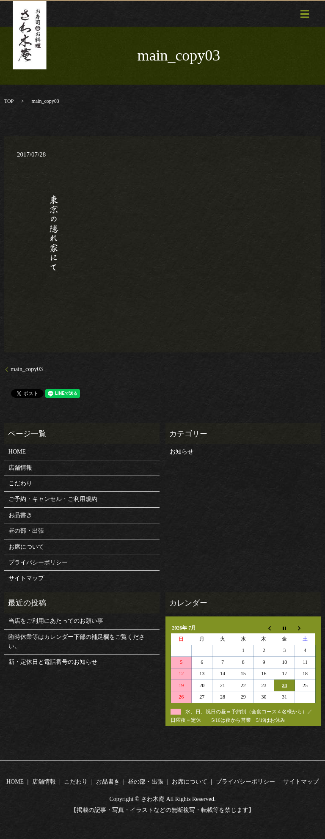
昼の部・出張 (26, 531)
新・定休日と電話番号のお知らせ (52, 662)
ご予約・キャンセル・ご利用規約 (52, 499)
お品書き (20, 515)
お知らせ (181, 451)
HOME (17, 451)
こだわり (20, 483)
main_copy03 (27, 369)
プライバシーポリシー (38, 562)
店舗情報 (20, 468)
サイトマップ (26, 578)
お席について (26, 547)
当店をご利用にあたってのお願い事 (55, 621)
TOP (9, 101)
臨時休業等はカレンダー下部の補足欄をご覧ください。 (76, 641)
